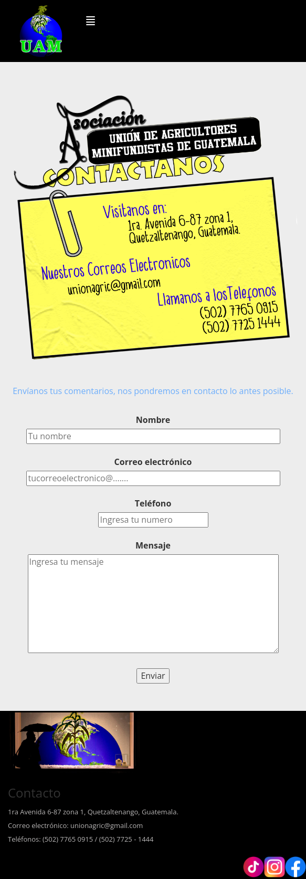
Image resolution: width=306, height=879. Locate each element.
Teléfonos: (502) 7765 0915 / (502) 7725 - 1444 (80, 839)
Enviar (153, 675)
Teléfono (153, 503)
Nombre (153, 420)
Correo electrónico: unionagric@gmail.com (75, 825)
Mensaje (153, 545)
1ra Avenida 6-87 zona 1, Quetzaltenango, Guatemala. (93, 811)
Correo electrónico (153, 462)
